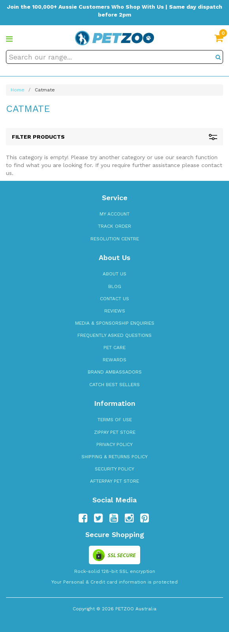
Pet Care (114, 347)
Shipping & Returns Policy (114, 456)
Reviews (114, 311)
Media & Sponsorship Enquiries (114, 323)
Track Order (114, 226)
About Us (114, 274)
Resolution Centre (114, 239)
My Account (114, 214)
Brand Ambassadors (115, 372)
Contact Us (114, 298)
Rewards (114, 359)
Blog (114, 286)
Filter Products (114, 137)
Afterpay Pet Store (114, 481)
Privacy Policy (114, 444)
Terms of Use (115, 419)
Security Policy (114, 469)
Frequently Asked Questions (114, 335)
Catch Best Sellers (114, 384)
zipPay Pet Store (114, 432)
